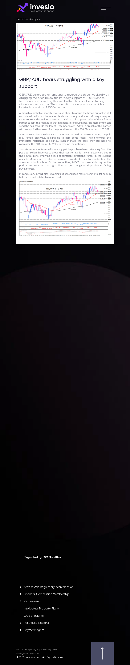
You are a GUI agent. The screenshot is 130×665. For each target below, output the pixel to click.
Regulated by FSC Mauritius (42, 557)
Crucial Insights (34, 615)
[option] (65, 291)
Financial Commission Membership (46, 594)
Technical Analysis (28, 19)
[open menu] (106, 7)
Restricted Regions (36, 622)
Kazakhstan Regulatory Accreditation (48, 587)
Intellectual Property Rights (42, 608)
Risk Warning (32, 601)
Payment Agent (34, 630)
